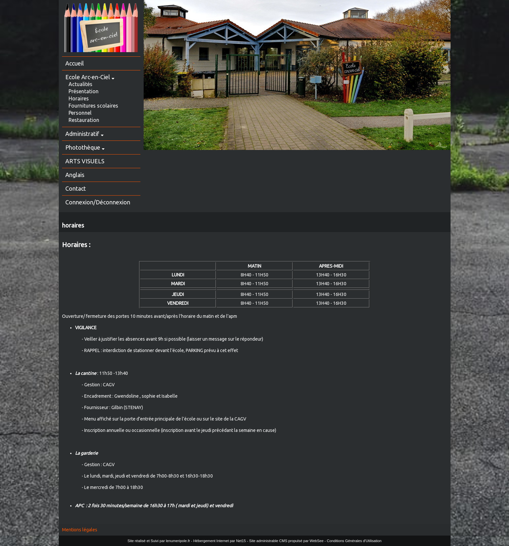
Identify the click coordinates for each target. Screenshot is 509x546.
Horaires (79, 98)
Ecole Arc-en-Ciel (87, 77)
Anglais (74, 174)
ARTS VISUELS (84, 161)
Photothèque (82, 147)
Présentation (84, 91)
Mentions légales (79, 529)
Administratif (82, 133)
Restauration (84, 120)
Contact (75, 188)
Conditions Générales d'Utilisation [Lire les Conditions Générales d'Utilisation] (354, 541)
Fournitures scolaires (93, 106)
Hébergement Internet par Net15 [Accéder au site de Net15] (219, 541)
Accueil (74, 63)
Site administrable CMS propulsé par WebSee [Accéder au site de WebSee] (286, 541)
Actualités (80, 84)
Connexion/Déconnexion (97, 202)
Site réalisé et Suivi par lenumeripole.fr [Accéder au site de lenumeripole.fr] (158, 541)
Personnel (80, 113)
